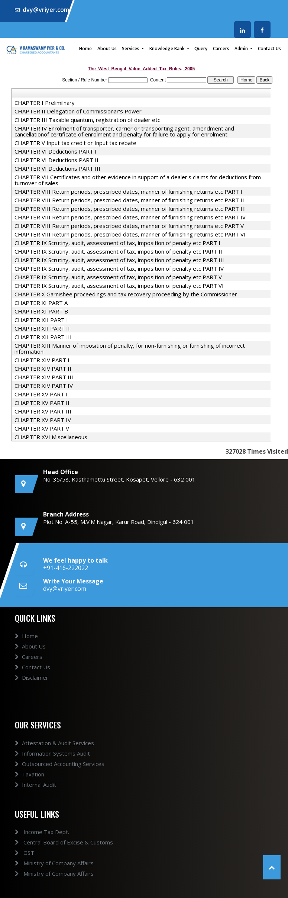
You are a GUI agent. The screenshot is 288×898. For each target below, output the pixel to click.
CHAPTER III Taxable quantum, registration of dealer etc (87, 120)
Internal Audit (35, 784)
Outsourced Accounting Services (59, 763)
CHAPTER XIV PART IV (43, 386)
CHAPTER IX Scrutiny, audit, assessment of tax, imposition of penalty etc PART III (119, 260)
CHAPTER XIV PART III (43, 377)
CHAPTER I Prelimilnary (44, 103)
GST (24, 852)
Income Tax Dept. (42, 832)
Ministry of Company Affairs (54, 863)
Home (85, 48)
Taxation (29, 774)
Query (200, 48)
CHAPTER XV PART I (41, 394)
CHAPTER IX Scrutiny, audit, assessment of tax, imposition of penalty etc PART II (118, 251)
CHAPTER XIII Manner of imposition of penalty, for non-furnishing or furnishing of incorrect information (129, 348)
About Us (107, 48)
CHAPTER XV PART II (41, 403)
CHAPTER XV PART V (41, 428)
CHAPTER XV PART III (42, 411)
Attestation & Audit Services (54, 743)
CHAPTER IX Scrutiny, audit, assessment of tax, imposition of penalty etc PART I (117, 243)
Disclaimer (31, 677)
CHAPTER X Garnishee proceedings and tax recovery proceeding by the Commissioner (125, 294)
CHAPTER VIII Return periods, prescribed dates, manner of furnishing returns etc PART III (130, 209)
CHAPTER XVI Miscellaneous (50, 437)
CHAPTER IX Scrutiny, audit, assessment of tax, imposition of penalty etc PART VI (119, 286)
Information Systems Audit (52, 753)
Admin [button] (241, 48)
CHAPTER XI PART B (41, 311)
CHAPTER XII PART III (43, 337)
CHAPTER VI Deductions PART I (55, 151)
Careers (221, 48)
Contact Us (269, 48)
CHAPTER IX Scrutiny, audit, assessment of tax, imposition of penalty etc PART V (118, 277)
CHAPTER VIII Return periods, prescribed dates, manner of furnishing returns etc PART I (128, 191)
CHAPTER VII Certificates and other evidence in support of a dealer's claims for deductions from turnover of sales (137, 180)
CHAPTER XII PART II (42, 328)
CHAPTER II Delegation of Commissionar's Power (78, 111)
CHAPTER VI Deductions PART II (56, 160)
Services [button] (131, 48)
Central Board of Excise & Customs (64, 842)
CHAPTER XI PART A (41, 303)
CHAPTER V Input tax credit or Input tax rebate (75, 143)
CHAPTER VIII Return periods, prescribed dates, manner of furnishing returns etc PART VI (130, 234)
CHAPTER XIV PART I (41, 360)
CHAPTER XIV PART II (42, 368)
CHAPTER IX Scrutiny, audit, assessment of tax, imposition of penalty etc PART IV (119, 268)
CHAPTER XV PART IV (42, 420)
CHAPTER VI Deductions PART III (57, 168)
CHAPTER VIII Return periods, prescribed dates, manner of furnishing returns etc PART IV (130, 217)
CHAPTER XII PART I (41, 320)
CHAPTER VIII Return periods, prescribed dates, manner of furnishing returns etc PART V (129, 226)
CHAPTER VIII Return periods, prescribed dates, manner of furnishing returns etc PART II (129, 200)
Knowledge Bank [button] (167, 48)
